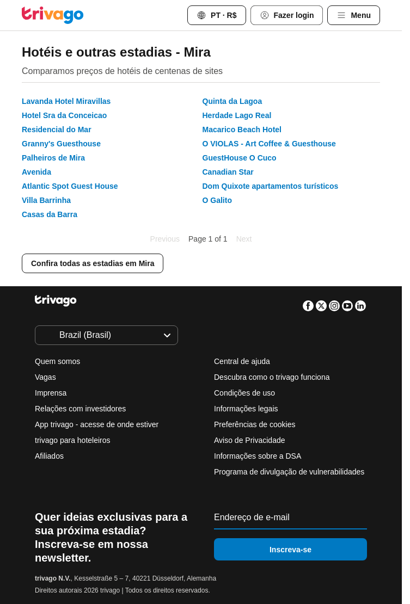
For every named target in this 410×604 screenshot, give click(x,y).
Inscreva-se (290, 549)
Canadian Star (228, 172)
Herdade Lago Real (237, 115)
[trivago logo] (53, 15)
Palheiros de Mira (53, 157)
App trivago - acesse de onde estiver (96, 424)
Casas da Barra (49, 214)
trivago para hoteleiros (73, 440)
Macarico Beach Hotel (242, 129)
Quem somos (57, 361)
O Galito (217, 200)
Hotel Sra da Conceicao (64, 115)
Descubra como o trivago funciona (271, 377)
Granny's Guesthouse (61, 143)
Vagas (45, 377)
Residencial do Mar (56, 129)
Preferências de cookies (255, 424)
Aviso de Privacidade (249, 440)
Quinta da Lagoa (232, 101)
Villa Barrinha (46, 200)
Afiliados (49, 456)
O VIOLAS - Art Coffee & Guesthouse (269, 143)
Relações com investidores (80, 408)
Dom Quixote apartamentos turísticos (271, 186)
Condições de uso (244, 393)
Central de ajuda (242, 361)
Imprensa (50, 393)
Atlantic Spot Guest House (70, 186)
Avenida (36, 172)
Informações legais (246, 408)
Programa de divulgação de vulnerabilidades (289, 471)
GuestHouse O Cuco (240, 157)
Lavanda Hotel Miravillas (66, 101)
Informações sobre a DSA (257, 456)
